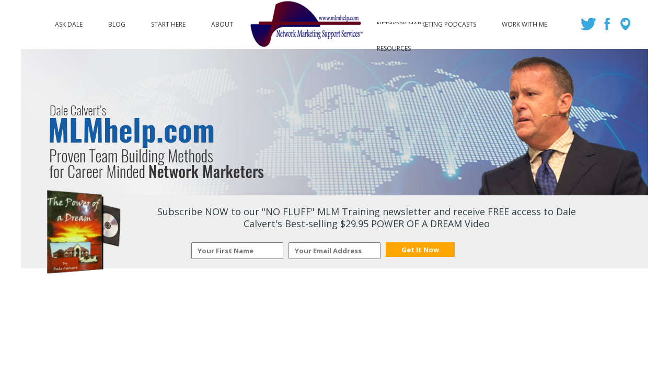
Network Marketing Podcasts (426, 22)
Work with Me (524, 22)
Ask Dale (69, 22)
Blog (116, 22)
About (222, 22)
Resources (394, 46)
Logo (305, 24)
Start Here (168, 22)
